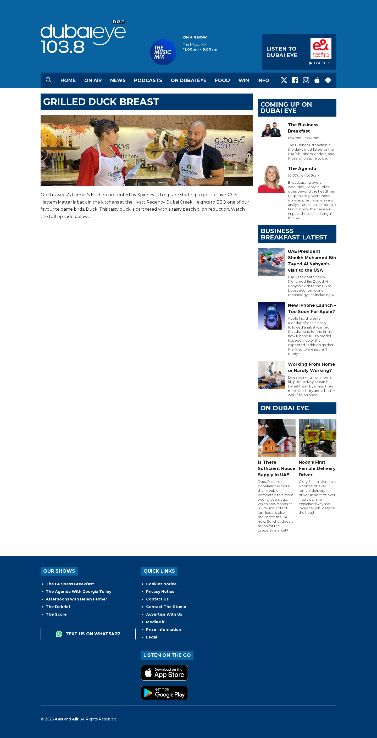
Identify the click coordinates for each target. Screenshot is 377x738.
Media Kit (155, 622)
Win (244, 80)
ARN (59, 719)
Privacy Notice (160, 591)
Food (222, 80)
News (118, 80)
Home (68, 80)
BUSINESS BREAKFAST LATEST (294, 234)
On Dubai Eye (189, 80)
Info (263, 80)
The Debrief (58, 606)
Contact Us (157, 599)
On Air (93, 80)
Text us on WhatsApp (88, 634)
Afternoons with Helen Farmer (76, 599)
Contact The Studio (166, 606)
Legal (151, 637)
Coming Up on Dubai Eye (286, 107)
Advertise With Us (164, 614)
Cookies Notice (161, 584)
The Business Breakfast (70, 584)
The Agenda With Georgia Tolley (78, 591)
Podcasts (148, 80)
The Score (56, 614)
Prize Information (163, 629)
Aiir (75, 719)
